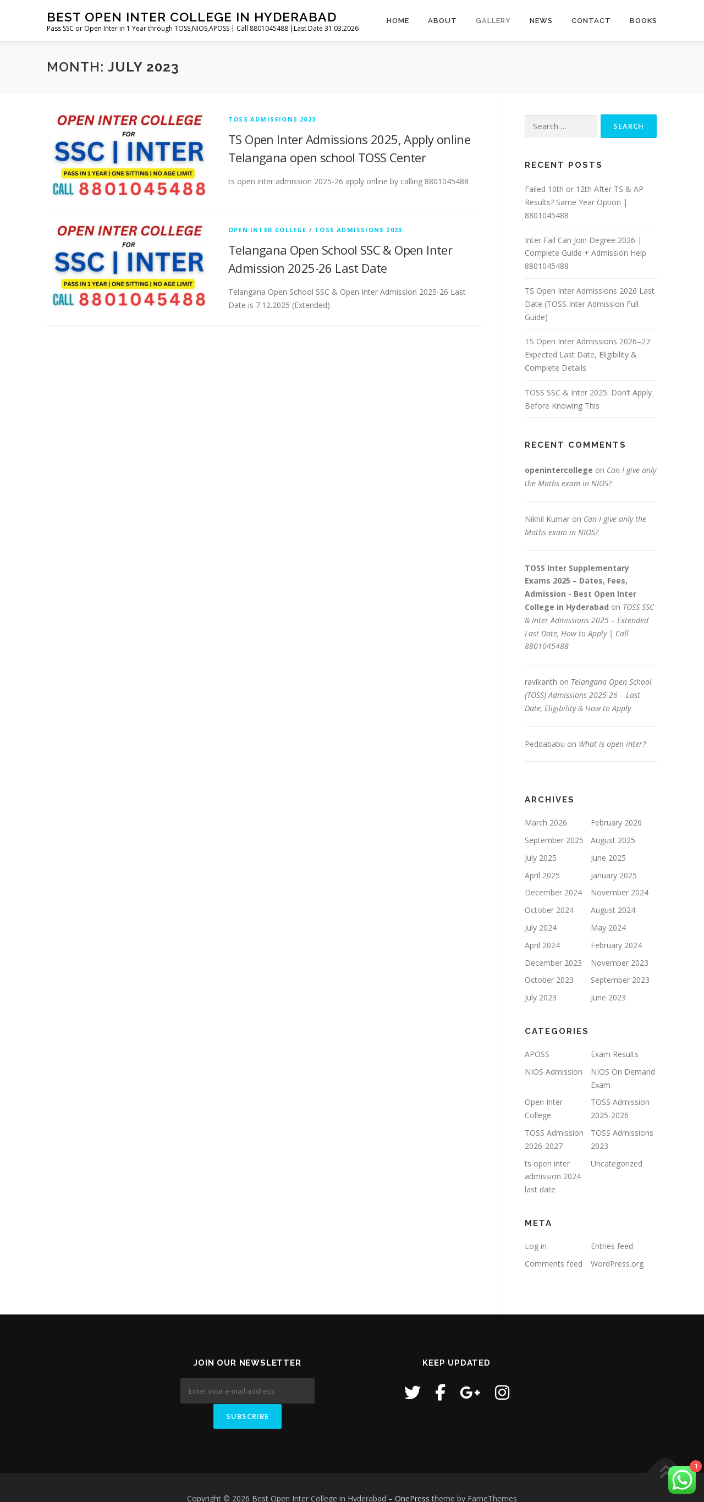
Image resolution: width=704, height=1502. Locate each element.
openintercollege (559, 470)
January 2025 (614, 875)
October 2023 (549, 980)
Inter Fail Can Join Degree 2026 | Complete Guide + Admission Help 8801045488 (585, 253)
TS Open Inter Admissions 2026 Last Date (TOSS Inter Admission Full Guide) (589, 303)
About (442, 20)
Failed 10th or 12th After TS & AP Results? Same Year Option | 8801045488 (584, 202)
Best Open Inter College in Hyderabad (192, 16)
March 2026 (546, 822)
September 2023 (620, 980)
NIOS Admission (553, 1071)
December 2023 (553, 963)
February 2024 (616, 945)
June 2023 (608, 997)
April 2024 (542, 945)
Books (643, 20)
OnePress (412, 1476)
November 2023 (619, 963)
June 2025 (608, 857)
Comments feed (553, 1263)
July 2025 (541, 857)
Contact (591, 20)
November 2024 (619, 892)
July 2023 (541, 997)
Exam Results (615, 1054)
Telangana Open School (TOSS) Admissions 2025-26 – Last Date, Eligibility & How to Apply (588, 694)
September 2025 (554, 840)
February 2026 (616, 822)
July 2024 (541, 927)
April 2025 (542, 875)
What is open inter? (612, 744)
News (541, 20)
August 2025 (613, 840)
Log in (536, 1246)
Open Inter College (267, 229)
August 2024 (613, 910)
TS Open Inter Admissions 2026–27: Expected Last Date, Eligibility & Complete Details (588, 354)
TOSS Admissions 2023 (272, 119)
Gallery (493, 20)
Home (398, 20)
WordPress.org (617, 1263)
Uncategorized (616, 1163)
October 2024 (549, 910)
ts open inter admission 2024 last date (553, 1176)
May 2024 (608, 927)
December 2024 (553, 892)
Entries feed (612, 1246)
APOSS (537, 1054)
